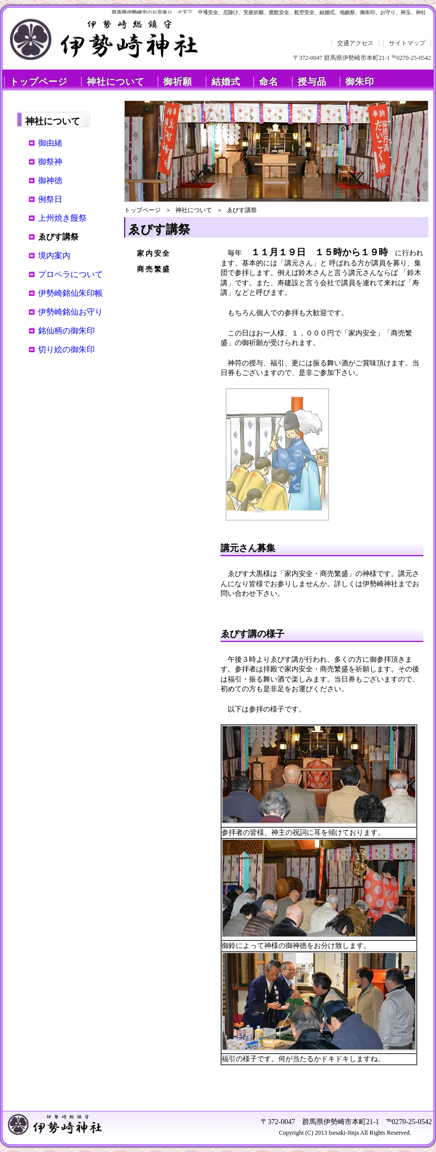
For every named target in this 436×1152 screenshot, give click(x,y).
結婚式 (225, 82)
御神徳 (50, 180)
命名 (268, 82)
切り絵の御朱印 (66, 349)
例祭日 (50, 199)
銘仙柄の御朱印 (66, 330)
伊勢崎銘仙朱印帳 (70, 293)
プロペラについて (70, 274)
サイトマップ (407, 43)
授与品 (312, 82)
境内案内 (54, 255)
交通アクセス (355, 43)
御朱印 (359, 82)
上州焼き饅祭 (62, 218)
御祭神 (50, 161)
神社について (115, 82)
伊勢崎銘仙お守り (70, 312)
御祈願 (177, 82)
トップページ (38, 82)
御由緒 (50, 143)
